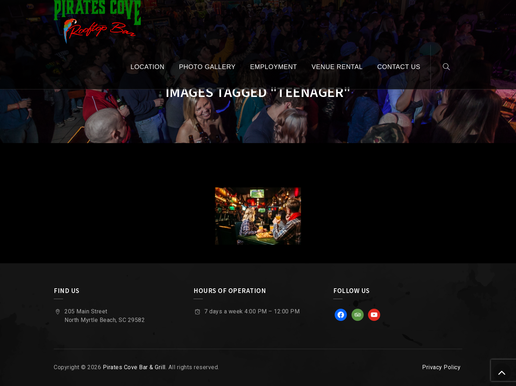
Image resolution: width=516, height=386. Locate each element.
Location (147, 66)
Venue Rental (337, 66)
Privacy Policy (441, 367)
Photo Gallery (207, 66)
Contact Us (398, 66)
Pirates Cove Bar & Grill (134, 367)
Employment (273, 66)
